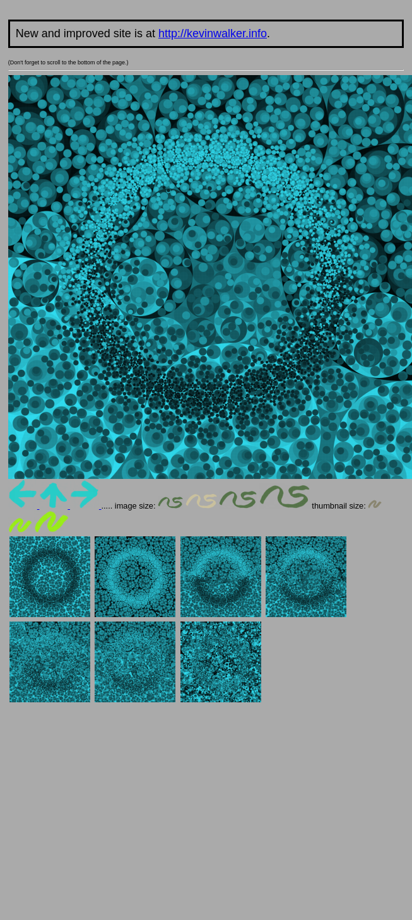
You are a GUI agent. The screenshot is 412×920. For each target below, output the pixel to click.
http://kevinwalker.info (212, 33)
